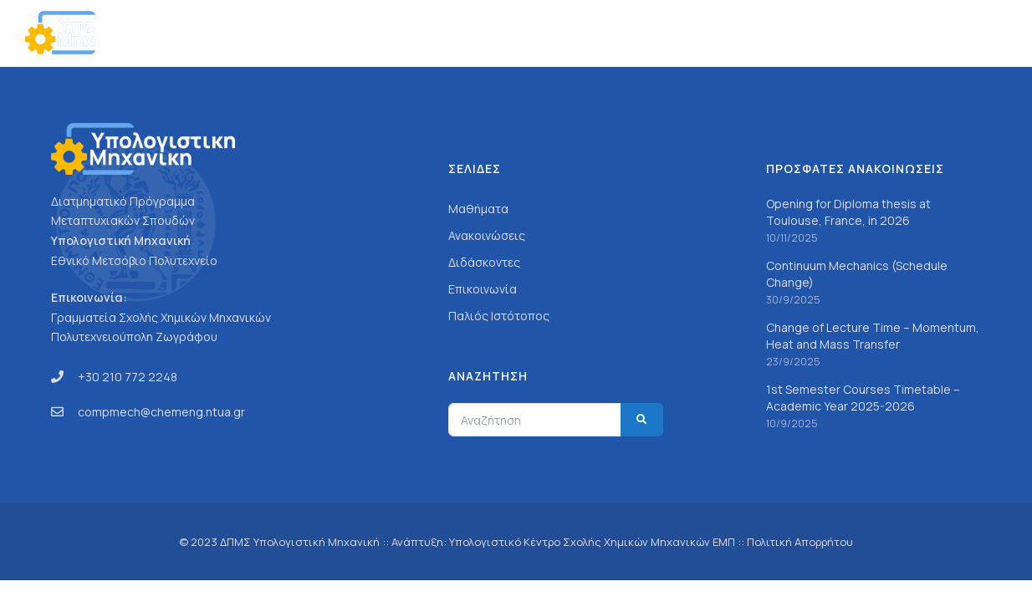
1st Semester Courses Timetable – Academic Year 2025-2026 (863, 397)
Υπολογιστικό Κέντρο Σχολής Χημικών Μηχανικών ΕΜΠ (592, 541)
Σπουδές (641, 33)
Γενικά (574, 33)
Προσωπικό (725, 33)
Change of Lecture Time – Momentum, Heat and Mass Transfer (872, 335)
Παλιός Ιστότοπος (498, 316)
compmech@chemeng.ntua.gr (161, 412)
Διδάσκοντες (484, 262)
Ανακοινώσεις (822, 33)
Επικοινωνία (920, 33)
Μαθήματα (478, 209)
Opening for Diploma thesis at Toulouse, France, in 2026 (848, 212)
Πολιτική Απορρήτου (800, 541)
